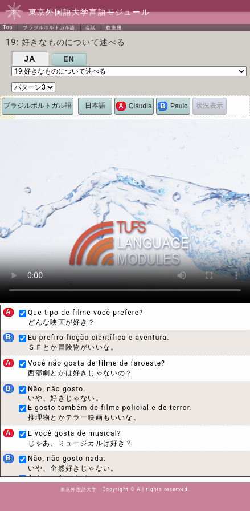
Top (8, 27)
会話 (90, 27)
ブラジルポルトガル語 (49, 27)
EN (69, 59)
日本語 (95, 106)
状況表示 (209, 106)
